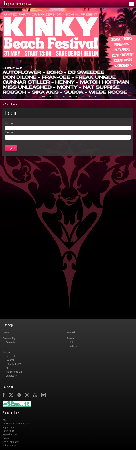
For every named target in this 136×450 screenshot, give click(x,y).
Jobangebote (9, 445)
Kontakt (71, 332)
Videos (73, 346)
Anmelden (11, 342)
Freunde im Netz (11, 441)
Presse (6, 438)
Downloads (8, 430)
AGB (5, 419)
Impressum (8, 427)
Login (11, 148)
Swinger (10, 360)
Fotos (73, 342)
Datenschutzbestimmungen (16, 423)
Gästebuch (11, 375)
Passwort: (10, 132)
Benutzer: (10, 123)
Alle (8, 368)
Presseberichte (10, 434)
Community (9, 338)
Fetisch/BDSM (13, 364)
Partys (6, 352)
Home (6, 332)
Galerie (70, 338)
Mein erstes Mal (14, 371)
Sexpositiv (11, 356)
